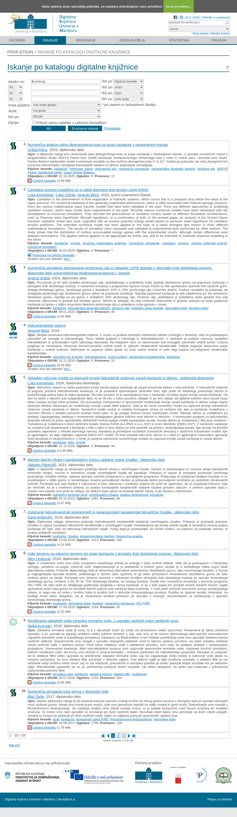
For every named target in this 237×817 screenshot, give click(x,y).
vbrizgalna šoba (176, 308)
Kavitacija (59, 603)
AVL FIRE (143, 603)
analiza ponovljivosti (134, 495)
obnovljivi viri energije (68, 357)
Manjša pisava (220, 33)
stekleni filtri (121, 674)
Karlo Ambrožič (40, 517)
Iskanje (50, 40)
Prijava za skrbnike (219, 799)
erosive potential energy (209, 243)
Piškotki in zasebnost (216, 17)
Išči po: (14, 117)
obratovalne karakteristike (147, 357)
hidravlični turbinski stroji (70, 495)
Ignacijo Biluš (88, 195)
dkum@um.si (66, 799)
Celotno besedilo (44, 181)
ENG (197, 17)
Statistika (179, 40)
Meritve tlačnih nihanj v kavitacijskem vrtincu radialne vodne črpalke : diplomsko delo (96, 460)
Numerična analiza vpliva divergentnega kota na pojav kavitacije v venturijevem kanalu (98, 145)
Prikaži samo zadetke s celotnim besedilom (71, 123)
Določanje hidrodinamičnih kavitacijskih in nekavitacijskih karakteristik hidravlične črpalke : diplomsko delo (113, 512)
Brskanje (86, 40)
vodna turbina (117, 357)
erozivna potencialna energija (104, 243)
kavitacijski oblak (50, 172)
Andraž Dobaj (39, 278)
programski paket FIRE (92, 719)
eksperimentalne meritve (97, 536)
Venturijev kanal (81, 169)
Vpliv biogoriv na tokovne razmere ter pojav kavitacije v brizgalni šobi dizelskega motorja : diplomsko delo (113, 553)
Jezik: (12, 111)
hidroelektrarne (95, 357)
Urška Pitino (37, 150)
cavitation (168, 243)
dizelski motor (198, 308)
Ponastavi (112, 128)
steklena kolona (101, 674)
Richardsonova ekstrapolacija (131, 719)
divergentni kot (105, 169)
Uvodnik (17, 40)
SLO (188, 17)
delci (71, 442)
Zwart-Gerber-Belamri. (79, 172)
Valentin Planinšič (42, 465)
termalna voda (63, 674)
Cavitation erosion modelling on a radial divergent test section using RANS (88, 190)
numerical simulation (42, 247)
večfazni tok (206, 169)
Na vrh (14, 745)
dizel (56, 719)
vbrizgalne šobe (164, 719)
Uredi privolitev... (179, 6)
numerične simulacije (144, 243)
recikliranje (139, 674)
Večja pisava (200, 33)
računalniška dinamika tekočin (173, 169)
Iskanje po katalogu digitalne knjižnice (83, 52)
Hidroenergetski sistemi (47, 325)
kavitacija (60, 169)
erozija (75, 243)
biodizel (97, 603)
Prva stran (20, 52)
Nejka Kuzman (40, 626)
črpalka (73, 536)
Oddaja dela (132, 40)
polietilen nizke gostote (147, 308)
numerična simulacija (134, 169)
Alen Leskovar (39, 559)
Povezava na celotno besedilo (53, 255)
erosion (183, 243)
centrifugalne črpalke (103, 495)
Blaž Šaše (36, 696)
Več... (68, 259)
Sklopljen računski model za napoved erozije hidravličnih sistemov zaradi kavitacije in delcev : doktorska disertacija (121, 378)
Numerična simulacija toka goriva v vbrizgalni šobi (68, 691)
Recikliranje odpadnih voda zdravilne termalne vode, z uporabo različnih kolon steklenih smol (103, 621)
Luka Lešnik (65, 195)
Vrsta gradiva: (19, 105)
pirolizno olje (120, 308)
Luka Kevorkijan (41, 195)
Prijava (218, 40)
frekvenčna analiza (129, 536)
